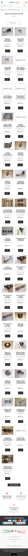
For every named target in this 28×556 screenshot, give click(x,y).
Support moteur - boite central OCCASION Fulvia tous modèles (20, 382)
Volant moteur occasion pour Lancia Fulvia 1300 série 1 (20, 439)
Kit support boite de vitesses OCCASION (20, 239)
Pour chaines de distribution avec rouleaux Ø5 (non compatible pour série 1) (7, 358)
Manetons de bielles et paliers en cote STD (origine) (7, 443)
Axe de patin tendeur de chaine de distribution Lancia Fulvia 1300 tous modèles (20, 40)
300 (7, 445)
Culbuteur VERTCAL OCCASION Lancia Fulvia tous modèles (7, 182)
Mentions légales (14, 548)
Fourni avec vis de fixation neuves (7, 471)
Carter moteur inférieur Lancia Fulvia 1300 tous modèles (7, 125)
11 (7, 74)
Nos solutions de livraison (14, 539)
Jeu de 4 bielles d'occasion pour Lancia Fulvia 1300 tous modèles (7, 211)
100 (8, 46)
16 (20, 331)
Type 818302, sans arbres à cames (20, 129)
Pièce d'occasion (20, 100)
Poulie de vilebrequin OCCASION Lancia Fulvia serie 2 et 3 (7, 382)
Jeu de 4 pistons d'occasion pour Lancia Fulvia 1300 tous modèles (20, 211)
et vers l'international (7, 496)
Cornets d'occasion (7, 242)
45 (20, 160)
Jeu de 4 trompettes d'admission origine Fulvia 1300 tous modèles (7, 239)
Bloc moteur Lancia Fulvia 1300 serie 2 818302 (7, 97)
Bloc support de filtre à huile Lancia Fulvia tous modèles (20, 97)
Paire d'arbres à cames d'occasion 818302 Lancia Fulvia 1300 (7, 296)
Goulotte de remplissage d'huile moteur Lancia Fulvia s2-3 (20, 182)
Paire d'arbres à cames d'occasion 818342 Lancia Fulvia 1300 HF (7, 325)
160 (20, 217)
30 (7, 245)
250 (20, 74)
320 (7, 331)
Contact (14, 541)
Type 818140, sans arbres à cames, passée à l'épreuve (7, 158)
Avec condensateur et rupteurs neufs (7, 44)
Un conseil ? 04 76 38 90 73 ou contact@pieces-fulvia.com (21, 496)
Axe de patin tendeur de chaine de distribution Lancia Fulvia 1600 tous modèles (7, 68)
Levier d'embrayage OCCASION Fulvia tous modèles (7, 268)
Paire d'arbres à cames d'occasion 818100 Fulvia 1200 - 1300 (20, 268)
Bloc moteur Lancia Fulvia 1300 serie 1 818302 (20, 68)
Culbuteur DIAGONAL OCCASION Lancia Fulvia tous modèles (20, 154)
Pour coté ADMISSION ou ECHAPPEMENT (20, 158)
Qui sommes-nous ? (14, 536)
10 (20, 46)
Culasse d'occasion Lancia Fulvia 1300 (20, 125)
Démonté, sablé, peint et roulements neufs (20, 415)
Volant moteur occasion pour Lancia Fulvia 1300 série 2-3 (7, 467)
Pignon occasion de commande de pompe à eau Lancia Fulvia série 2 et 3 (20, 353)
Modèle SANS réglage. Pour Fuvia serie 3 (20, 301)
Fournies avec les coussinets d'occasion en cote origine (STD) (7, 215)
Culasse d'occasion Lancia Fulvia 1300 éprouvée (7, 154)
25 (20, 188)
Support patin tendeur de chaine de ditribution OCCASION (7, 410)
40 (20, 245)
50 (20, 103)
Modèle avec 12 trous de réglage (21, 271)
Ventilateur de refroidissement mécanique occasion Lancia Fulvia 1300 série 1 (20, 410)
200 (7, 217)
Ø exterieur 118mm (7, 385)
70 (7, 417)
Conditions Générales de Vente (14, 546)
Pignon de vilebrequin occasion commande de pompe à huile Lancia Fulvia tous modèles (20, 325)
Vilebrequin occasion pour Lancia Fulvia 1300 (7, 439)
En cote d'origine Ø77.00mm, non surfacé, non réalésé (20, 73)
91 (20, 445)
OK (14, 554)
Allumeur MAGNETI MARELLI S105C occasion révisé (7, 40)
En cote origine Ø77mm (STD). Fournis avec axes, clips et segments (20, 215)
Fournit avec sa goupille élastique (20, 43)
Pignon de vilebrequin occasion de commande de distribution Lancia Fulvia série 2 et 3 (7, 353)
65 (20, 417)
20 (20, 388)
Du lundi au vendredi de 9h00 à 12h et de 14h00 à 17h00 (14, 509)
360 (7, 160)
